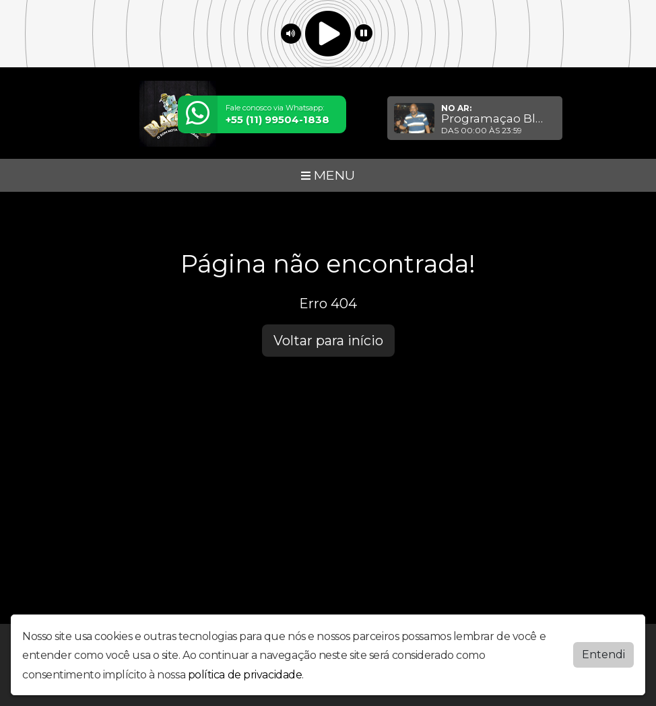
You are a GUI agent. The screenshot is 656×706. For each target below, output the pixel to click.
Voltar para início (328, 340)
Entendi (603, 653)
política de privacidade (245, 674)
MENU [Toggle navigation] (328, 175)
